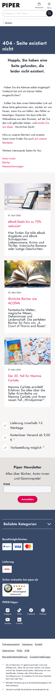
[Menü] (27, 585)
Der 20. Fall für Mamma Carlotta (24, 378)
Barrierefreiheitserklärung (14, 657)
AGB (26, 650)
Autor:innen (8, 158)
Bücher (6, 162)
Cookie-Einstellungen (40, 657)
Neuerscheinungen (12, 166)
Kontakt (38, 644)
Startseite (8, 22)
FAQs (19, 650)
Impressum (27, 644)
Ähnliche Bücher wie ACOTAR (22, 300)
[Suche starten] (49, 13)
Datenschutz (8, 650)
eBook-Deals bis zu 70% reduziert (24, 223)
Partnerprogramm (11, 644)
